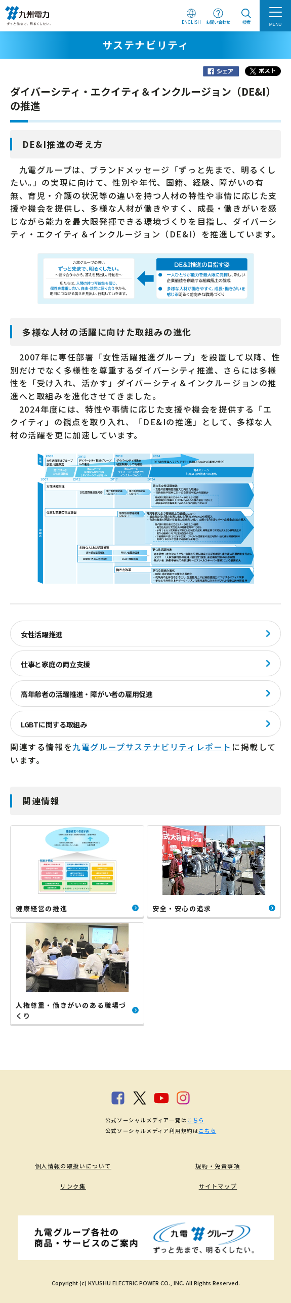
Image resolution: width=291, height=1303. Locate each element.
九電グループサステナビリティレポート (152, 747)
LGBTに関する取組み (54, 724)
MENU (275, 24)
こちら (195, 1120)
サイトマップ (218, 1186)
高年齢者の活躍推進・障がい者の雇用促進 (87, 694)
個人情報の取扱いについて (73, 1166)
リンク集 (73, 1186)
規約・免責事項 (217, 1166)
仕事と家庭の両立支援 (55, 664)
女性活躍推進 (41, 634)
